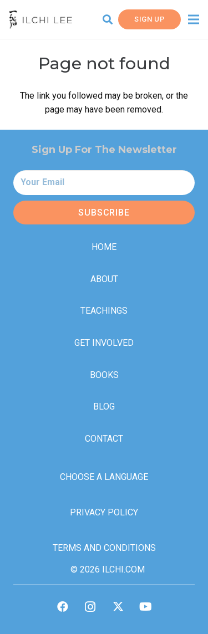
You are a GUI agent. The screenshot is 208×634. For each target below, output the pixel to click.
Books (104, 375)
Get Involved (104, 343)
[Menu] (193, 19)
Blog (104, 406)
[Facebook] (63, 607)
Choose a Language (104, 477)
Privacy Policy (104, 512)
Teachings (104, 310)
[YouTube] (146, 607)
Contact (104, 438)
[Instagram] (90, 607)
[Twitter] (118, 607)
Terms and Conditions (104, 548)
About (104, 279)
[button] (108, 19)
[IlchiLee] (40, 19)
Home (104, 247)
